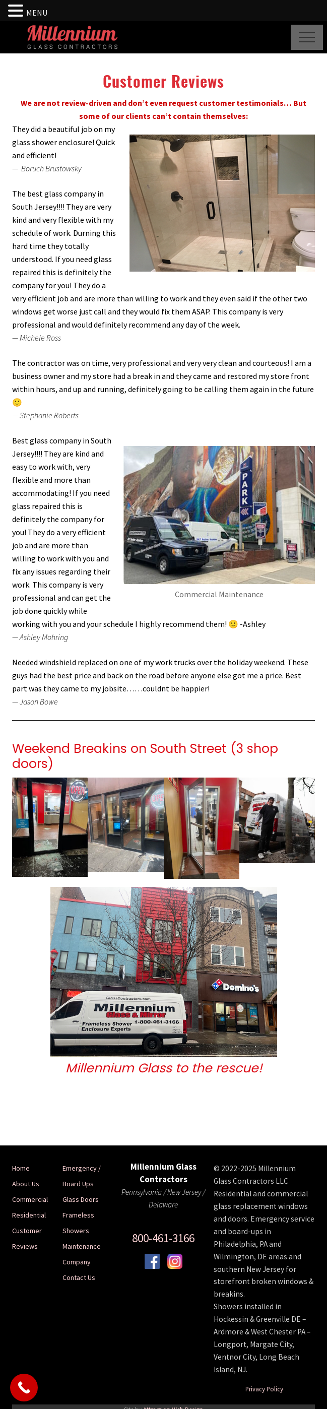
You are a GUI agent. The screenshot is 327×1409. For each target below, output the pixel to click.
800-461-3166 (163, 1238)
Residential (29, 1215)
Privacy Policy (264, 1389)
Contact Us (78, 1277)
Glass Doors (80, 1199)
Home (21, 1168)
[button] (307, 37)
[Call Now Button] (24, 1387)
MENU (36, 13)
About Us (25, 1183)
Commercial (30, 1199)
